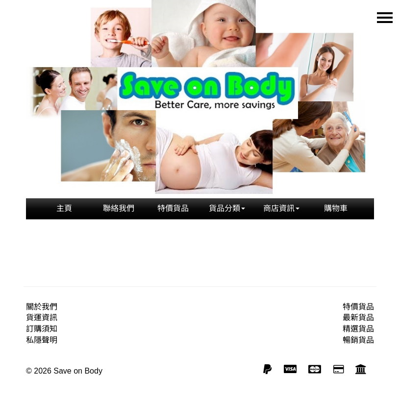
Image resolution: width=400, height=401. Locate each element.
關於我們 (41, 307)
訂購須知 (41, 329)
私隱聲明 (41, 340)
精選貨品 (358, 329)
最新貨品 (358, 317)
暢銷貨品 (358, 340)
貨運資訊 (41, 317)
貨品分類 (227, 208)
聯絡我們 (118, 208)
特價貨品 (173, 208)
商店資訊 (281, 208)
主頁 (64, 208)
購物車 (336, 208)
